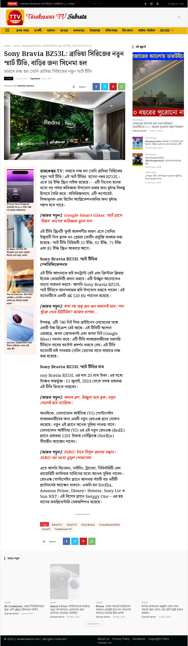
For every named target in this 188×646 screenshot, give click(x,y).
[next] (100, 3)
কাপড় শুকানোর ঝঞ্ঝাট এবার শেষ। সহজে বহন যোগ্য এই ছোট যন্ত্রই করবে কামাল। (162, 610)
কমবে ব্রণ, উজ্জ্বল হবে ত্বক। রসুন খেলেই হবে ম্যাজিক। (77, 400)
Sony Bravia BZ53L (109, 524)
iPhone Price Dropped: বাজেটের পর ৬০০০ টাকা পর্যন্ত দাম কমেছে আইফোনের (19, 207)
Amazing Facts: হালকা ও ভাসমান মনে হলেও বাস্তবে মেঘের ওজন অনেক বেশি (164, 143)
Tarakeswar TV (63, 529)
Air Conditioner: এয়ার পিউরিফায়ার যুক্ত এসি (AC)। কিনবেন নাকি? (24, 608)
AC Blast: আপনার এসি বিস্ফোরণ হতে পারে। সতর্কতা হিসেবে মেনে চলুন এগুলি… (18, 252)
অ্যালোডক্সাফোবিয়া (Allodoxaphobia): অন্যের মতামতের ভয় (163, 160)
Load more (94, 623)
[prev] (94, 3)
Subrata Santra (25, 85)
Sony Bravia (88, 524)
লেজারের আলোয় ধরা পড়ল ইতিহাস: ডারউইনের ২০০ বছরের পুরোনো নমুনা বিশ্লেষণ (158, 125)
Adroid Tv (57, 524)
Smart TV (72, 524)
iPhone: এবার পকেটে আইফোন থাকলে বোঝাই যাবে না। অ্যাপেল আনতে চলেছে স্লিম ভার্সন (113, 610)
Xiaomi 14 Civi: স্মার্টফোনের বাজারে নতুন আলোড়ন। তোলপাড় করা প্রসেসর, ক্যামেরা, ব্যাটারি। (70, 610)
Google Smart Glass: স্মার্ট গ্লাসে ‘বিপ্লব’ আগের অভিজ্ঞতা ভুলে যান (81, 218)
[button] (179, 17)
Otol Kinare (138, 120)
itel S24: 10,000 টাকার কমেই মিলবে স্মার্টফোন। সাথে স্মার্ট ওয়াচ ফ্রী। (19, 346)
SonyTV (46, 529)
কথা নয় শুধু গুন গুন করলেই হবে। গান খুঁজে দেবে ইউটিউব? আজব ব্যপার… (82, 309)
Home (7, 45)
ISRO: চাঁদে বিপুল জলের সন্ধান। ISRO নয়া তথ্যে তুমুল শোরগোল (77, 455)
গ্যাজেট (16, 45)
